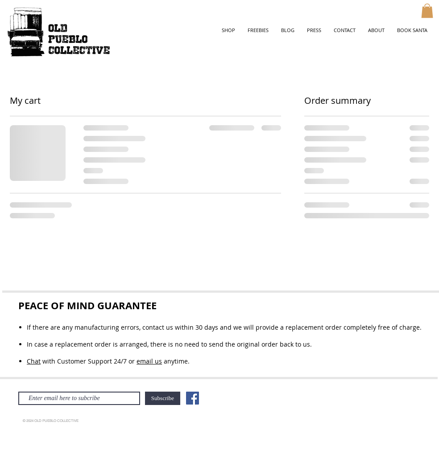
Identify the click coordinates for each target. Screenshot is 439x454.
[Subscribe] (162, 398)
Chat (34, 361)
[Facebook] (192, 398)
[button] (427, 11)
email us (149, 361)
